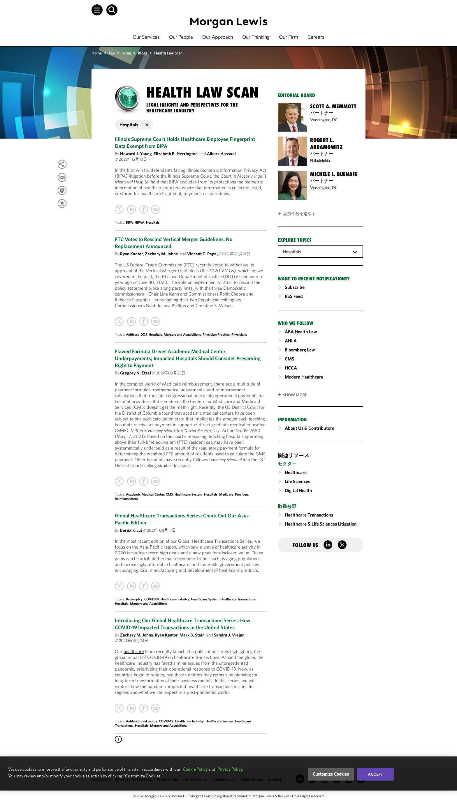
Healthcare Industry (175, 599)
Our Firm (288, 36)
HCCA (291, 368)
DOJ (143, 334)
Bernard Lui (131, 530)
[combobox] (320, 251)
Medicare (226, 494)
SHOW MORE (295, 394)
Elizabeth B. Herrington (176, 153)
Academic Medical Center (145, 494)
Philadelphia (320, 160)
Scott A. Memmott (333, 106)
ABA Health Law (301, 332)
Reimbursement (126, 498)
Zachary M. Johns (161, 254)
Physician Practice (216, 334)
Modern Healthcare (304, 377)
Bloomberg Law (300, 350)
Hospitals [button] (134, 125)
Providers (242, 494)
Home (97, 53)
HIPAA (139, 222)
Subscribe (295, 287)
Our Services (146, 36)
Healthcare (296, 472)
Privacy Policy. (230, 769)
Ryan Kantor (131, 254)
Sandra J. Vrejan (229, 635)
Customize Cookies (331, 774)
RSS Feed (294, 296)
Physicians (239, 334)
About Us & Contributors (309, 428)
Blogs (142, 53)
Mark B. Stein (192, 635)
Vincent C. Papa (202, 254)
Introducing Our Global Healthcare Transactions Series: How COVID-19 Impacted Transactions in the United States (182, 624)
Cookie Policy (195, 769)
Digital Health (298, 490)
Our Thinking (256, 36)
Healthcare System (188, 494)
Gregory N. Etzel (135, 373)
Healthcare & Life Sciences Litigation (321, 524)
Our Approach (217, 36)
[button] (97, 9)
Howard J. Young (136, 153)
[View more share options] (62, 164)
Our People (181, 36)
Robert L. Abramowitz (326, 143)
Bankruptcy (134, 599)
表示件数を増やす (299, 214)
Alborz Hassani (221, 153)
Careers (315, 36)
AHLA (291, 341)
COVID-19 (151, 599)
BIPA (129, 222)
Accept (375, 774)
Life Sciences (297, 481)
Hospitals (152, 222)
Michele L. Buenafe (334, 174)
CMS (169, 494)
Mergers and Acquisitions (182, 334)
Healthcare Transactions (238, 599)
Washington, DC (324, 119)
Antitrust (132, 334)
